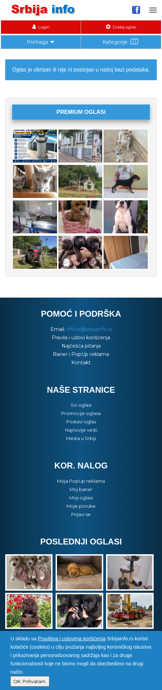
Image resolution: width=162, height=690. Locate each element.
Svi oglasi (81, 405)
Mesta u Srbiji (81, 438)
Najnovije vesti (81, 430)
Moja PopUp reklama (81, 481)
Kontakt (81, 362)
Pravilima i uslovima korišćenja (72, 638)
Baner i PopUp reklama (81, 354)
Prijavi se (81, 514)
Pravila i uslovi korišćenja (81, 337)
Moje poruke (81, 506)
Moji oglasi (81, 497)
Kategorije (121, 42)
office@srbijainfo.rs (89, 329)
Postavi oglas (81, 421)
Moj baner (81, 489)
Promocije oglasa (81, 413)
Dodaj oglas (121, 27)
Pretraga (41, 41)
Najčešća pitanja (81, 346)
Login (41, 27)
